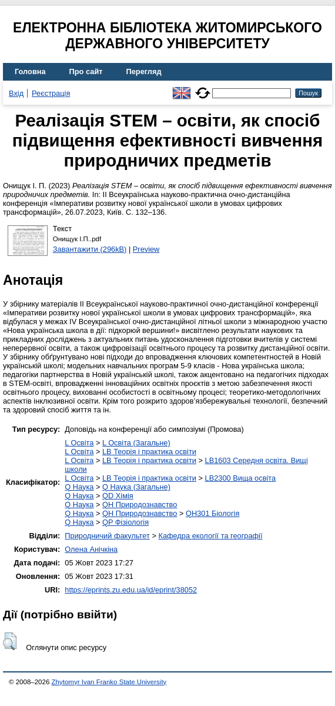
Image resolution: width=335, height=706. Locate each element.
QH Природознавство (139, 504)
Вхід (16, 93)
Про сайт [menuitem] (86, 71)
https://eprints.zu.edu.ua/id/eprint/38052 (131, 589)
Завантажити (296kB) (90, 249)
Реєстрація (51, 93)
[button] (9, 641)
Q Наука (79, 486)
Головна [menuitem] (30, 71)
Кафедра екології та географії (210, 535)
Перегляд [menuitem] (144, 71)
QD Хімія (117, 495)
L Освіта (79, 442)
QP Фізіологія (125, 522)
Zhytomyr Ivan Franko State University (109, 681)
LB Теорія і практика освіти (149, 451)
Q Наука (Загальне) (136, 486)
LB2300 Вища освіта (240, 478)
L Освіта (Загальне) (136, 442)
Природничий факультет (107, 535)
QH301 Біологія (212, 513)
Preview (146, 249)
